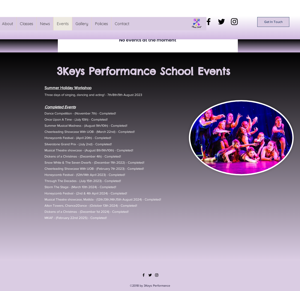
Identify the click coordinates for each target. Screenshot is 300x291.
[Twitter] (221, 21)
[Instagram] (234, 21)
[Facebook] (208, 21)
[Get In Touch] (273, 22)
